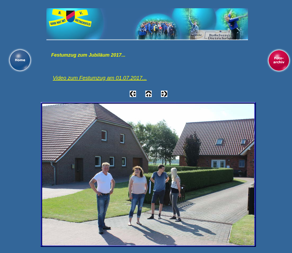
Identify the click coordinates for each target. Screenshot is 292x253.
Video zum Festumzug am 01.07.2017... (100, 78)
